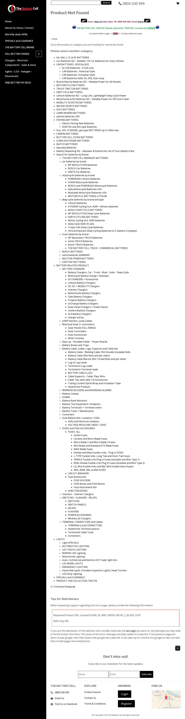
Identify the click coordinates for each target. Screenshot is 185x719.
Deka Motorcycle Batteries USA (85, 189)
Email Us (59, 698)
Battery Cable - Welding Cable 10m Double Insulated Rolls (99, 352)
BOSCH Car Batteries (79, 168)
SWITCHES (73, 501)
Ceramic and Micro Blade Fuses (90, 438)
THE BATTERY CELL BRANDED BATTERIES (85, 158)
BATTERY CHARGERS (73, 268)
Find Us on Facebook (66, 704)
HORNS (66, 397)
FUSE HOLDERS (82, 480)
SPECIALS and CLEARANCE (19, 40)
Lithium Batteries (77, 203)
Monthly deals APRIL (16, 34)
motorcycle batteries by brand (78, 175)
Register (126, 704)
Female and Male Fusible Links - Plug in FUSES (98, 452)
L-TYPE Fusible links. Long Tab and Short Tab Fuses (102, 456)
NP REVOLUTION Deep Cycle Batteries (89, 213)
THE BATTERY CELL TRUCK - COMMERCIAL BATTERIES (98, 248)
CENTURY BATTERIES (74, 262)
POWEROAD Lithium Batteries (84, 178)
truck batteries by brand (75, 234)
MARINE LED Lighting (74, 553)
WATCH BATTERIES (67, 144)
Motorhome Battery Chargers (84, 293)
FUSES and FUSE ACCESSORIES (78, 428)
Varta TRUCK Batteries (80, 241)
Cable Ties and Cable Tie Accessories (88, 379)
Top (177, 648)
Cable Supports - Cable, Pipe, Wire (86, 376)
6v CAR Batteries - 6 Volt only (78, 67)
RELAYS (72, 508)
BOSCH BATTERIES (72, 251)
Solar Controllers (77, 331)
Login (124, 694)
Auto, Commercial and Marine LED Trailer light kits (89, 560)
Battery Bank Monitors (74, 400)
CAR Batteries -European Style (78, 74)
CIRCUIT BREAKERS (78, 473)
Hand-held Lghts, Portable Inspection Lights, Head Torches (94, 570)
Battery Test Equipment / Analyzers (81, 404)
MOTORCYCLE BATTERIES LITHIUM (87, 196)
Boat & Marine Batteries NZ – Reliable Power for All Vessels (88, 81)
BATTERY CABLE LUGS (80, 372)
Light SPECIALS (70, 542)
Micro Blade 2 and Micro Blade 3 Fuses (94, 442)
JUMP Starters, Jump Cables (77, 320)
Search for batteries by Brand (72, 154)
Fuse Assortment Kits (85, 487)
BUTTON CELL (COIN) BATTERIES (74, 137)
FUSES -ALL (74, 431)
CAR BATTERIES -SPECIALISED (72, 64)
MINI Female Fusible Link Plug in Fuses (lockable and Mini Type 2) (109, 463)
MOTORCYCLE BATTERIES (70, 85)
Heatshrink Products (79, 386)
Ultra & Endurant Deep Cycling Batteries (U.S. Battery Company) (102, 230)
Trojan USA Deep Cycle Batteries (85, 227)
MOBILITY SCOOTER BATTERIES (73, 102)
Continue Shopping (64, 586)
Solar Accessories (77, 334)
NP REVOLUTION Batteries (82, 165)
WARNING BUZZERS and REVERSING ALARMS (86, 390)
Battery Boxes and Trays (75, 345)
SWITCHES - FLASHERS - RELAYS (79, 497)
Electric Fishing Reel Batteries (78, 123)
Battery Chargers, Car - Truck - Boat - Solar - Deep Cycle (98, 272)
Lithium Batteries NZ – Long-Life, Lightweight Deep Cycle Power (91, 95)
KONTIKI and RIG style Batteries (79, 126)
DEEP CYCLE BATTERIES (69, 92)
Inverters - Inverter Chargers (78, 494)
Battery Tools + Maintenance (78, 411)
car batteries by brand (74, 161)
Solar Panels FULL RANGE (82, 327)
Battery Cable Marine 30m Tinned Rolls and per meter (97, 359)
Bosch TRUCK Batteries (80, 244)
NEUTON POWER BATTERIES (78, 258)
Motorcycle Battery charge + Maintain (88, 275)
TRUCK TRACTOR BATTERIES (72, 88)
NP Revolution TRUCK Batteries (85, 237)
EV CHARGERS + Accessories (83, 279)
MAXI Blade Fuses (83, 449)
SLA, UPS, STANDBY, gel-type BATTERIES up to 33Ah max (87, 130)
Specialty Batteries (66, 147)
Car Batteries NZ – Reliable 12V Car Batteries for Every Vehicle (90, 61)
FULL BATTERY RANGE (17, 53)
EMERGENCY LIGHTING (75, 567)
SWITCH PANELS (77, 504)
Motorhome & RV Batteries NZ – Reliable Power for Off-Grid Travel (92, 99)
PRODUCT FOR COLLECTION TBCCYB (76, 580)
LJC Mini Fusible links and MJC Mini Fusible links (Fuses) (103, 466)
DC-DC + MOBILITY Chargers (84, 286)
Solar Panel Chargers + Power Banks (88, 307)
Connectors (74, 535)
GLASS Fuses (80, 435)
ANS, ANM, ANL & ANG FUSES (90, 469)
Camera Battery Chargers (82, 310)
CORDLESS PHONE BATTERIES (72, 140)
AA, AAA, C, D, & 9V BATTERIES (72, 57)
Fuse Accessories (77, 476)
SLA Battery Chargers (79, 314)
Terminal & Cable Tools (80, 532)
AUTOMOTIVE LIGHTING (75, 546)
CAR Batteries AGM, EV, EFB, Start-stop (83, 78)
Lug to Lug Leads (77, 362)
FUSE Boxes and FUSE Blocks (89, 483)
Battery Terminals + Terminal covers (82, 407)
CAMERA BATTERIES (67, 133)
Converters (68, 414)
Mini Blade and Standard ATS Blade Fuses (96, 445)
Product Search (92, 692)
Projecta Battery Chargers (82, 300)
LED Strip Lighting (72, 573)
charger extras (76, 317)
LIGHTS (60, 539)
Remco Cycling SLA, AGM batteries (86, 220)
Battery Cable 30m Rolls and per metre (89, 355)
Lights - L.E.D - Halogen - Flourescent (18, 74)
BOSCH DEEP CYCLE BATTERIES (85, 210)
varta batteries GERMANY (76, 255)
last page (131, 630)
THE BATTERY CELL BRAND (19, 47)
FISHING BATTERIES (67, 119)
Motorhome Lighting (73, 556)
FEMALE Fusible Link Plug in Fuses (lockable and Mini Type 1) (107, 459)
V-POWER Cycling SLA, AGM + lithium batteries (93, 206)
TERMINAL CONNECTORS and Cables (82, 521)
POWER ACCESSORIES (79, 515)
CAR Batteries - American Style (78, 71)
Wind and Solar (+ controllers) (78, 324)
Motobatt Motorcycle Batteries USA (87, 192)
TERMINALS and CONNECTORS (85, 525)
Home (8, 21)
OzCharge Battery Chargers (83, 303)
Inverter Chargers (77, 289)
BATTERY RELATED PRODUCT (72, 265)
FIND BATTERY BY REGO (18, 82)
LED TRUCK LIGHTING (74, 549)
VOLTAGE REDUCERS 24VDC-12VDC (87, 424)
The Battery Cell (115, 715)
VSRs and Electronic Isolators (83, 421)
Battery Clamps (70, 393)
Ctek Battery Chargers (80, 296)
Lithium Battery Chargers (82, 282)
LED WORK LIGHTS (72, 563)
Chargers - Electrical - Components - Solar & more (20, 63)
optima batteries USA (67, 116)
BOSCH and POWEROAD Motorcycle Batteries (92, 185)
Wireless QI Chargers (79, 518)
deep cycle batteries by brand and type (83, 199)
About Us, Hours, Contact (19, 27)
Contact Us (90, 698)
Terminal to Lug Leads (80, 366)
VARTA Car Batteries (79, 171)
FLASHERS (73, 511)
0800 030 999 (131, 3)
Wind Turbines (76, 338)
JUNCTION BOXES (77, 490)
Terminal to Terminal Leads (83, 369)
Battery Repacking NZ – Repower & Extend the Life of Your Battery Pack (95, 151)
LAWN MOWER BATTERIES (70, 113)
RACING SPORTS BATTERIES (71, 106)
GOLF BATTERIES (65, 109)
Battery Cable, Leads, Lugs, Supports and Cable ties (90, 348)
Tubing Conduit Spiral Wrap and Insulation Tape (94, 383)
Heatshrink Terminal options (83, 528)
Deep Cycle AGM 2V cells (81, 223)
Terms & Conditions (95, 703)
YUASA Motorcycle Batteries (83, 182)
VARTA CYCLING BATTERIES (83, 216)
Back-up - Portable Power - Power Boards (84, 341)
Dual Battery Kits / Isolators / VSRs (81, 418)
